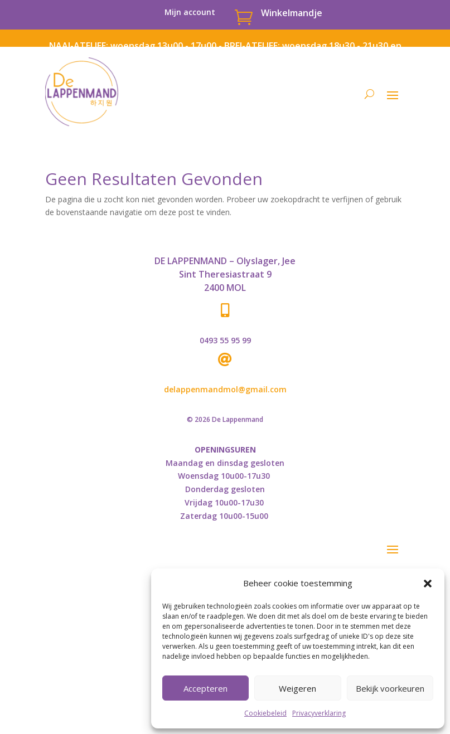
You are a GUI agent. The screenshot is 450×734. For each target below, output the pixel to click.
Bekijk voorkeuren (390, 688)
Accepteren (205, 688)
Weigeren (297, 688)
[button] (427, 583)
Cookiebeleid (265, 713)
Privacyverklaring (319, 713)
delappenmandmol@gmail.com (225, 389)
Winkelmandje (291, 13)
